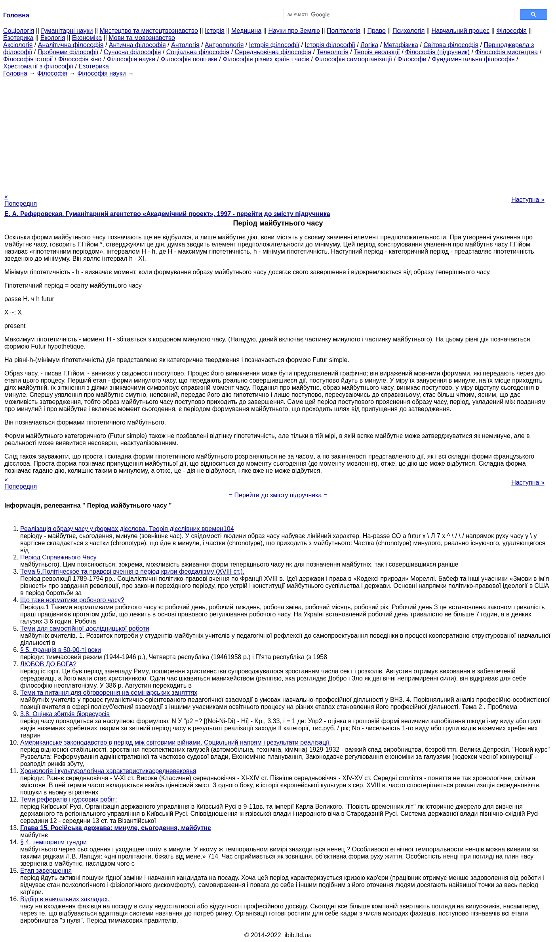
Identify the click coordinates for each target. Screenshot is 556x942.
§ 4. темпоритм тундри (53, 842)
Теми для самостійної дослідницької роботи (84, 628)
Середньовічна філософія (273, 52)
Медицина (246, 30)
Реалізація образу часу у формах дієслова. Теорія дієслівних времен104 (127, 528)
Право (376, 30)
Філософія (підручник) (437, 52)
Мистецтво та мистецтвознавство (149, 30)
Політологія (343, 30)
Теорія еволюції (377, 52)
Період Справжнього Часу (58, 557)
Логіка (369, 45)
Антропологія (224, 45)
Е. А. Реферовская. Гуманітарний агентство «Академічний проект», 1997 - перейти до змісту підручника (167, 213)
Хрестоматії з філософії (38, 66)
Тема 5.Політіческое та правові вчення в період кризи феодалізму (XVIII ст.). (132, 571)
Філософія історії (28, 59)
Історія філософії (274, 45)
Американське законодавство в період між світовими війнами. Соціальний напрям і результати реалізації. (175, 742)
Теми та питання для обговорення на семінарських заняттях (108, 692)
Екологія (52, 37)
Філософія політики (188, 59)
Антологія (185, 45)
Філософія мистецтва (506, 52)
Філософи (411, 59)
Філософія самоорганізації (353, 59)
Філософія (511, 30)
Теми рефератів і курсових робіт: (68, 799)
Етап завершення (46, 870)
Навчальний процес (461, 30)
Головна (15, 73)
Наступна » (528, 199)
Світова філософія (450, 45)
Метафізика (401, 45)
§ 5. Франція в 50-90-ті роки (60, 649)
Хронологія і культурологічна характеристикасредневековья (108, 771)
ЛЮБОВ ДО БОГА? (48, 664)
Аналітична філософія (71, 45)
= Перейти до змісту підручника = (278, 495)
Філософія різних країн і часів (266, 59)
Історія (215, 30)
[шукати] (398, 14)
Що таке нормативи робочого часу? (72, 600)
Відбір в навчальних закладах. (65, 899)
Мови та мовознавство (142, 37)
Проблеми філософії (68, 52)
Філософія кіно (79, 59)
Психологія (408, 30)
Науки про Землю (294, 30)
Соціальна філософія (198, 52)
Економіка (87, 37)
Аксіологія (17, 45)
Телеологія (332, 52)
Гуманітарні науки (67, 30)
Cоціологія (18, 30)
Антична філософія (137, 45)
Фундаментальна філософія (473, 59)
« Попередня (20, 200)
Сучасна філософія (132, 52)
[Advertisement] (278, 132)
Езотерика (18, 37)
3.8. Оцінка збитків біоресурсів (65, 714)
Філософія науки (131, 59)
